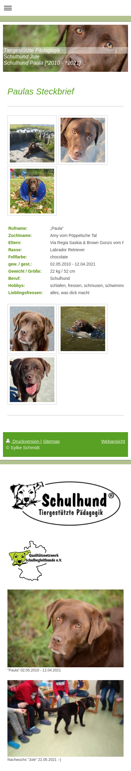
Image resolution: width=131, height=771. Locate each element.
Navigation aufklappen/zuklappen (65, 7)
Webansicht (113, 441)
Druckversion (23, 441)
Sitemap (51, 441)
